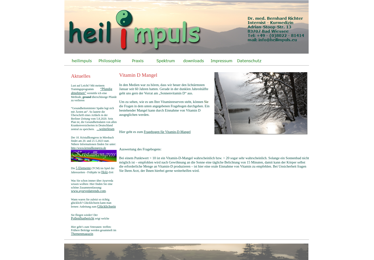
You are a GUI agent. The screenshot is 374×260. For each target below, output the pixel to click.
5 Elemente (83, 168)
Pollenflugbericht (82, 218)
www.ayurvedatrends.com (88, 191)
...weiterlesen (105, 129)
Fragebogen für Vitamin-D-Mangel (167, 132)
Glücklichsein (106, 206)
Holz (104, 172)
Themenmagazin (82, 234)
